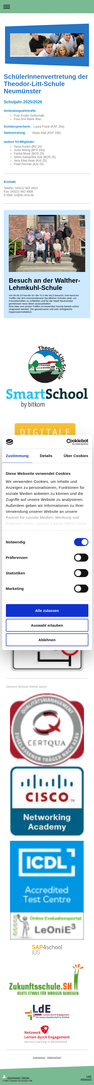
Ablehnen (46, 640)
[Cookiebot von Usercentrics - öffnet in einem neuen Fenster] (67, 442)
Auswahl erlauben (47, 625)
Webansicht (85, 1079)
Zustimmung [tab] (17, 456)
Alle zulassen (47, 610)
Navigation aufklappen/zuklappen (47, 6)
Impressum (39, 1057)
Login (89, 1076)
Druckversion (12, 1077)
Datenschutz (54, 1057)
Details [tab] (46, 456)
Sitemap (25, 1077)
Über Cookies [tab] (76, 456)
